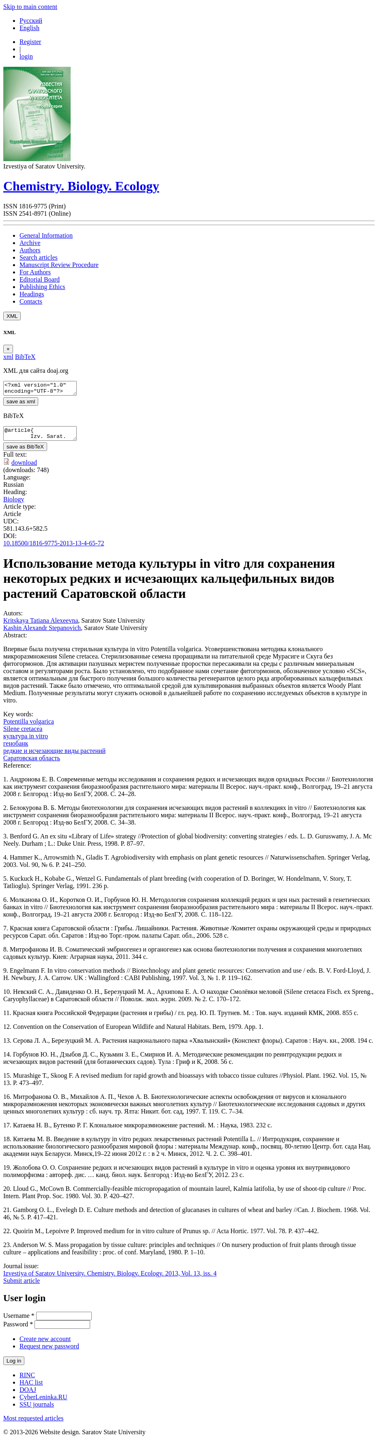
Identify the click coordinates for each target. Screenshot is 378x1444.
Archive (30, 242)
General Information (46, 235)
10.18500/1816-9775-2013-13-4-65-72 (53, 548)
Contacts (30, 301)
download (24, 467)
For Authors (35, 272)
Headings (31, 294)
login (26, 56)
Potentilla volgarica (28, 726)
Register (30, 41)
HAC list (31, 1387)
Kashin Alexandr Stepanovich (42, 632)
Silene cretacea (22, 733)
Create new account (45, 1343)
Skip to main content (30, 6)
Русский (30, 20)
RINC (27, 1379)
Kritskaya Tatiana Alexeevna (40, 625)
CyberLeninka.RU (43, 1401)
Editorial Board (39, 279)
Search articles (38, 257)
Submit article (21, 1285)
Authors (30, 250)
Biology (13, 504)
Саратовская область (31, 762)
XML (11, 316)
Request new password (49, 1351)
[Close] (8, 349)
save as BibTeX (25, 452)
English (29, 27)
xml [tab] (8, 356)
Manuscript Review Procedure (59, 264)
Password (18, 1329)
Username (19, 1320)
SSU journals (36, 1409)
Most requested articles (33, 1423)
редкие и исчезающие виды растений (54, 755)
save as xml (20, 404)
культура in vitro (25, 740)
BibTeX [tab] (25, 356)
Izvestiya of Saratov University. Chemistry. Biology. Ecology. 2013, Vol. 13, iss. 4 (109, 1278)
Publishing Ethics (42, 286)
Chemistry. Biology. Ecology (81, 186)
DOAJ (27, 1394)
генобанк (15, 748)
